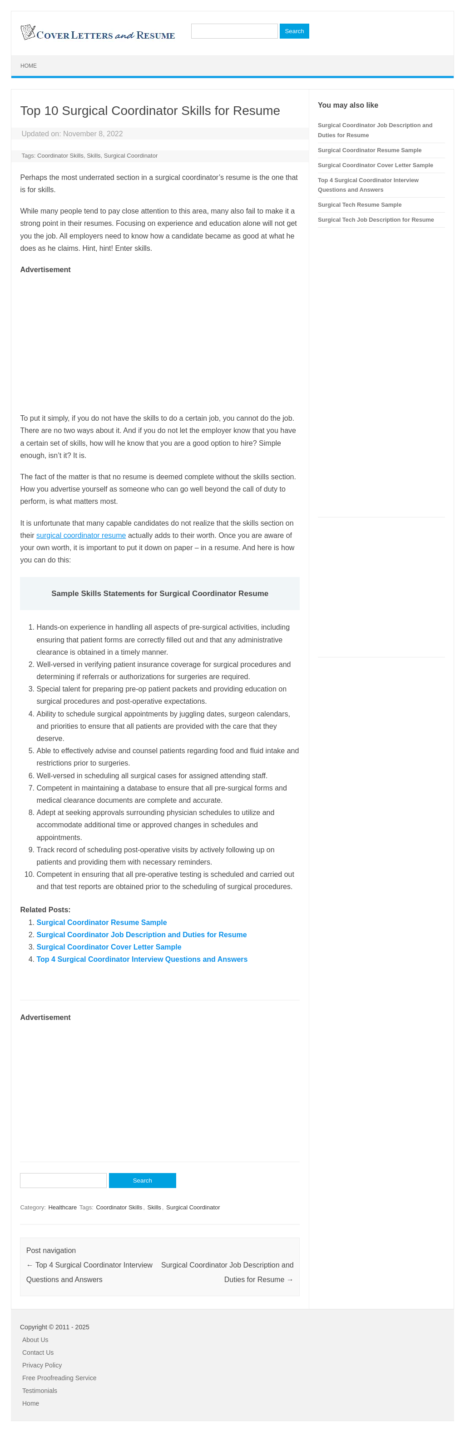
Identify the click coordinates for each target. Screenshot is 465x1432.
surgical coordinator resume (81, 535)
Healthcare (62, 1207)
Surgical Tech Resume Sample (359, 204)
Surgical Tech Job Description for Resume (376, 219)
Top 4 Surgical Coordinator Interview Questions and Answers (141, 959)
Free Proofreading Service (59, 1378)
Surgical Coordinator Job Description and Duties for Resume (141, 935)
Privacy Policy (42, 1365)
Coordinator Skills (60, 155)
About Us (35, 1339)
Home (28, 66)
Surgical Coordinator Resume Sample (101, 922)
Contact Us (38, 1352)
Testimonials (39, 1390)
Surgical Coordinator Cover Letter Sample (108, 947)
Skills (93, 155)
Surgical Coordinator (131, 155)
